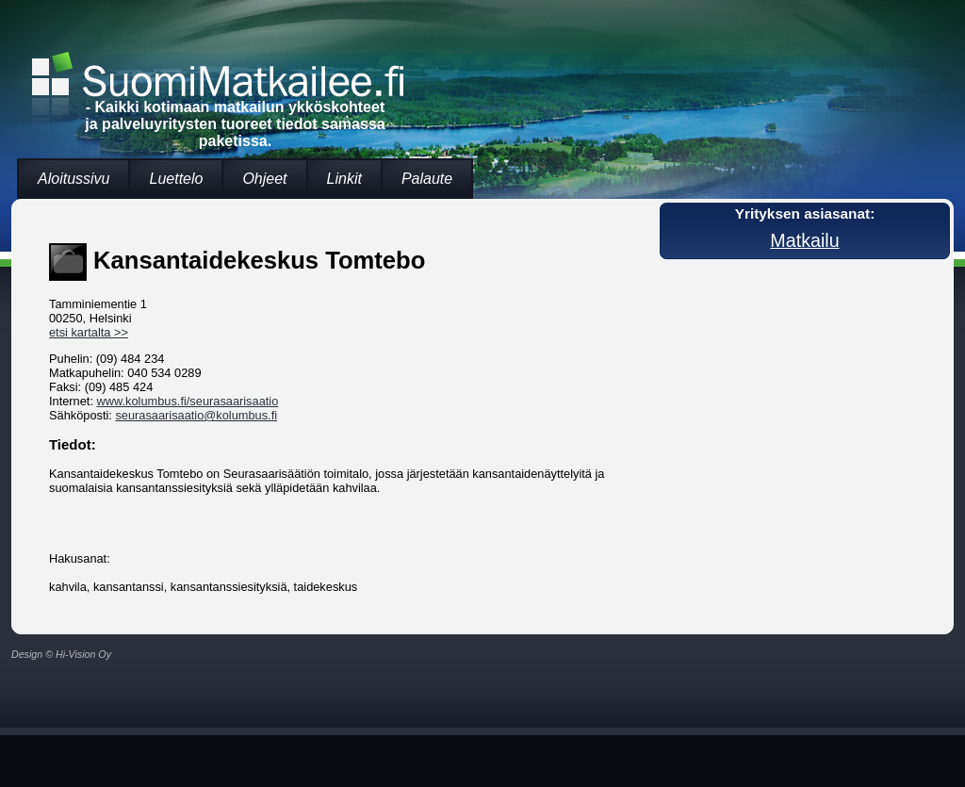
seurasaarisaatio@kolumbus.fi (196, 415)
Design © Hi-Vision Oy (61, 654)
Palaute (426, 179)
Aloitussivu (73, 179)
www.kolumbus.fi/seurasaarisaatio (188, 401)
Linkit (344, 179)
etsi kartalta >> (88, 332)
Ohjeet (264, 179)
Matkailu (804, 240)
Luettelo (176, 179)
